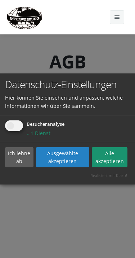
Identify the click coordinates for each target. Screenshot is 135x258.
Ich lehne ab (19, 157)
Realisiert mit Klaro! (108, 175)
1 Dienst (38, 133)
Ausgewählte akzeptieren (62, 157)
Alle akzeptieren (109, 157)
